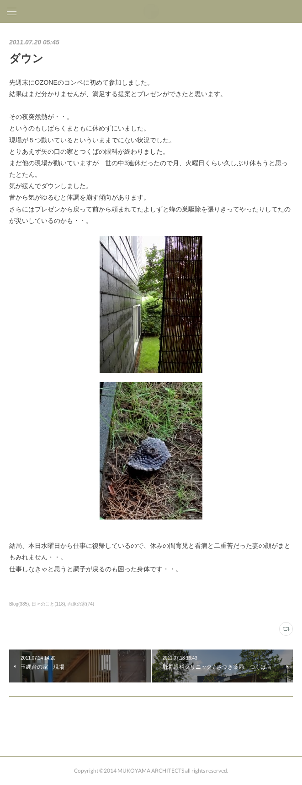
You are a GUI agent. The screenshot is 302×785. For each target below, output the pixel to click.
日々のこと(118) (48, 603)
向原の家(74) (81, 603)
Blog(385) (19, 603)
